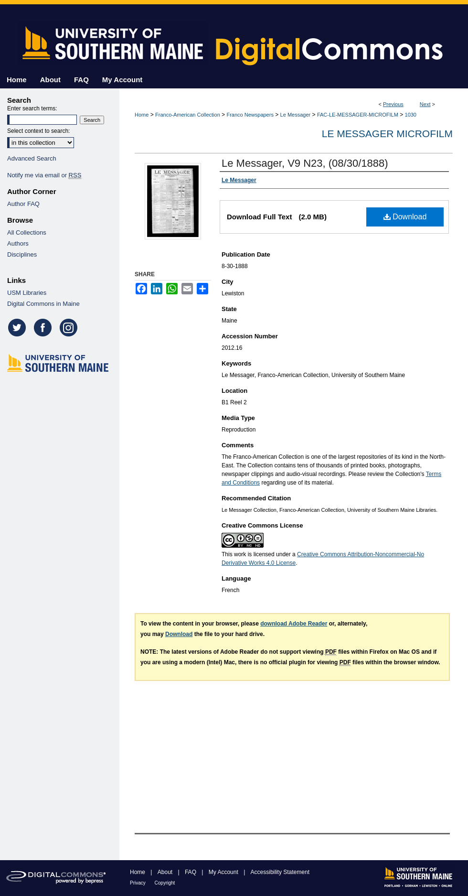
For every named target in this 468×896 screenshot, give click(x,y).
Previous (393, 104)
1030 (410, 115)
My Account (224, 872)
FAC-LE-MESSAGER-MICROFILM (357, 115)
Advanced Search (31, 158)
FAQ (191, 872)
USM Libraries (26, 292)
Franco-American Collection (187, 115)
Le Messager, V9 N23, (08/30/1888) (305, 163)
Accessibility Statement (280, 872)
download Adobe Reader (293, 623)
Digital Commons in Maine (43, 303)
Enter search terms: (32, 108)
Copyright (165, 882)
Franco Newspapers (249, 115)
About (166, 872)
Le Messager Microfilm (387, 133)
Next (425, 104)
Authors (18, 243)
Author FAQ (23, 203)
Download (405, 217)
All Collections (26, 232)
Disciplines (22, 254)
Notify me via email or (44, 175)
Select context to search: (38, 131)
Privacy (138, 882)
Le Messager (295, 115)
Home (142, 115)
